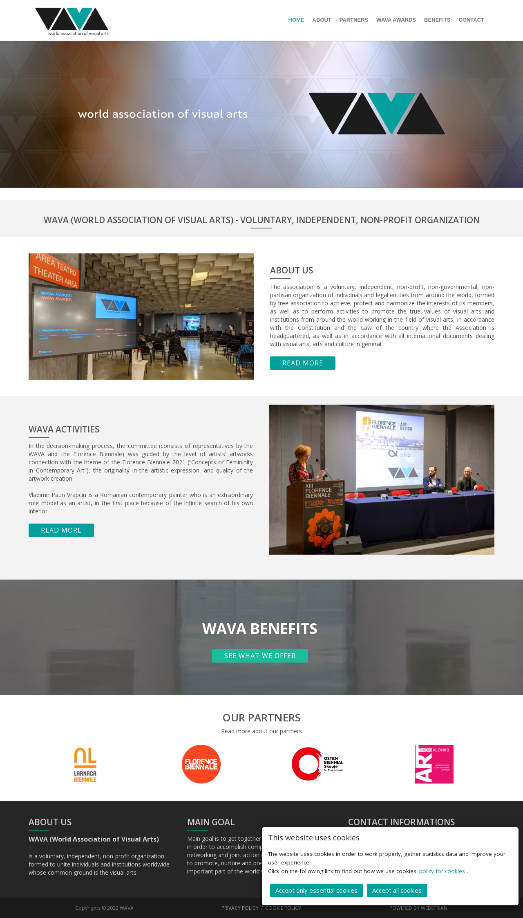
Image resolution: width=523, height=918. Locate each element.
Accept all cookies (397, 889)
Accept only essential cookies (316, 889)
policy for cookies (443, 869)
